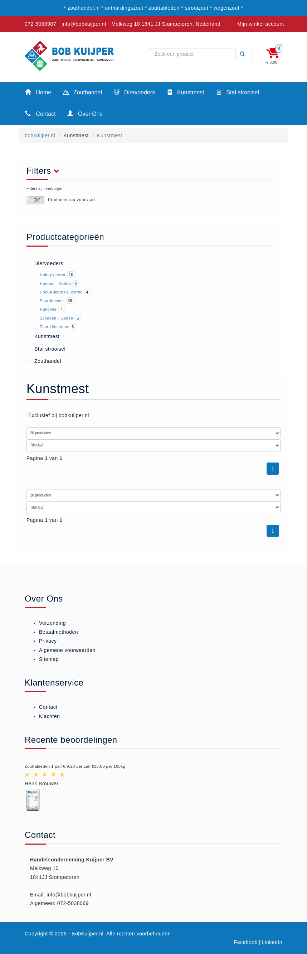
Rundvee (48, 309)
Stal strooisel (237, 93)
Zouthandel (82, 93)
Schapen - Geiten (56, 318)
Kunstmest (185, 93)
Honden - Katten (55, 283)
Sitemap (49, 659)
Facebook (245, 942)
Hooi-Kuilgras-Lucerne (61, 292)
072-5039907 (40, 24)
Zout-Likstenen (54, 327)
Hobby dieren (52, 274)
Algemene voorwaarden (67, 650)
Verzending (52, 623)
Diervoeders (134, 93)
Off (37, 200)
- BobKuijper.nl (86, 933)
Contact (40, 113)
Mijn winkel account (260, 24)
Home (38, 92)
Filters (44, 171)
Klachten (49, 716)
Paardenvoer (52, 300)
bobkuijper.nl (40, 135)
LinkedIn (272, 942)
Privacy (48, 641)
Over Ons (85, 113)
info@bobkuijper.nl (84, 24)
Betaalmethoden (58, 632)
